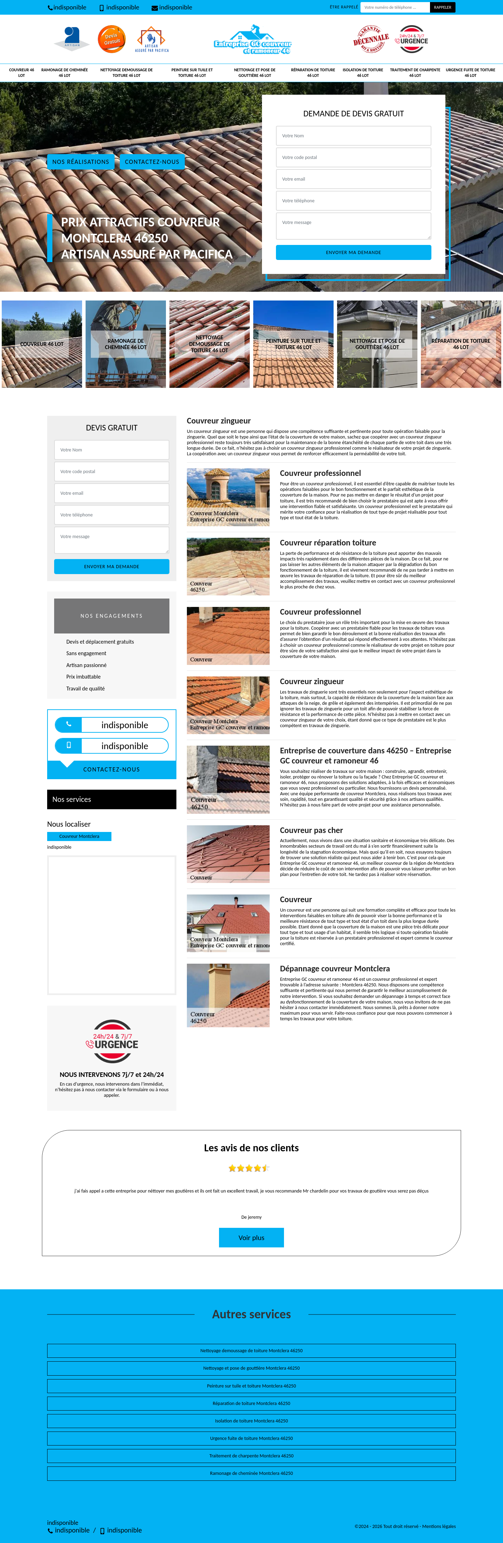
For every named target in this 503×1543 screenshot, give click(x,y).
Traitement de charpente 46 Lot (415, 72)
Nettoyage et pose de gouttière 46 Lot (254, 72)
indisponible (66, 7)
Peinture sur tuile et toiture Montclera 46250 (251, 1386)
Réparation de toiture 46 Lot (313, 72)
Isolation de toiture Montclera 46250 (251, 1421)
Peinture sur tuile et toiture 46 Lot (192, 72)
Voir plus (251, 1237)
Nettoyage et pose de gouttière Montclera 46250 (251, 1368)
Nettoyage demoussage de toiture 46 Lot (127, 72)
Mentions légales (439, 1526)
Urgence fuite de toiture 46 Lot (470, 72)
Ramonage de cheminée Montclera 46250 (251, 1473)
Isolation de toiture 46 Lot (363, 72)
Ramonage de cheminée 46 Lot (65, 72)
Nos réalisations (80, 162)
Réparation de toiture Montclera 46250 (251, 1403)
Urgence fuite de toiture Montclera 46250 (251, 1438)
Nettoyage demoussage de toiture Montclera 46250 (252, 1351)
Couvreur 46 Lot (21, 72)
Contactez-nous (152, 162)
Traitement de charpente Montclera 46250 (252, 1456)
